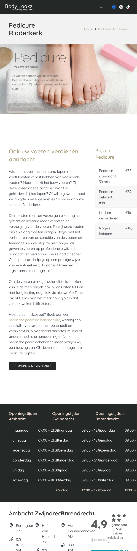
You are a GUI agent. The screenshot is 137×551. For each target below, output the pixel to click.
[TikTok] (128, 7)
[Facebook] (113, 7)
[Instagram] (121, 7)
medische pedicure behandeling (34, 320)
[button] (101, 7)
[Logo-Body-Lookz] (19, 7)
